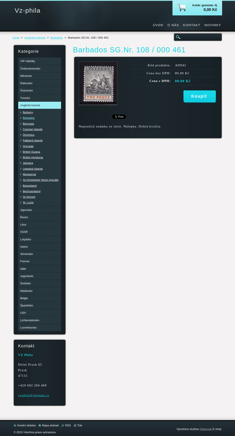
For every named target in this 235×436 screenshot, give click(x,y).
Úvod (16, 37)
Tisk (79, 425)
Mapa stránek (50, 425)
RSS (68, 425)
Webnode (206, 429)
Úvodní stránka (26, 425)
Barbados (56, 37)
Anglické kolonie (34, 37)
